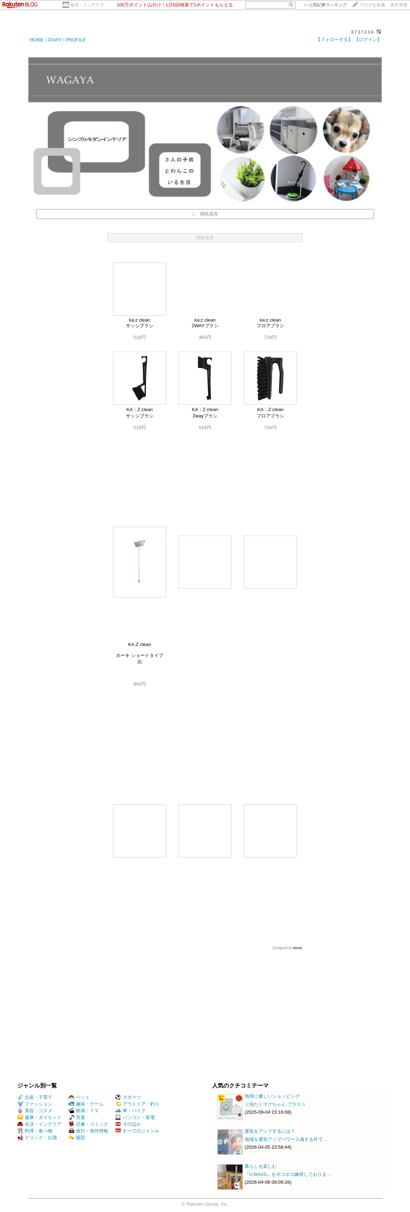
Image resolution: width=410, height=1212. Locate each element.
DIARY (55, 39)
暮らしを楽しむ (261, 1166)
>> (325, 4)
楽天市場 (398, 4)
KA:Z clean (139, 644)
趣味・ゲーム (86, 1104)
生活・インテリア (87, 4)
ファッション (34, 1104)
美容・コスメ (34, 1110)
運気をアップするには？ (270, 1131)
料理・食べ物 (34, 1130)
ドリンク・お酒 (37, 1137)
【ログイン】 (368, 39)
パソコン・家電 (135, 1117)
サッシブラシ (139, 325)
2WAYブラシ (205, 325)
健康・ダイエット (39, 1117)
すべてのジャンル (137, 1130)
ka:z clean (139, 320)
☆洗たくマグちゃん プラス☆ (275, 1104)
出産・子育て (34, 1097)
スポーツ (128, 1097)
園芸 (77, 1137)
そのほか (128, 1124)
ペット (79, 1097)
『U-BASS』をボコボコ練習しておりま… (288, 1174)
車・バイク (130, 1110)
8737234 (362, 32)
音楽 (77, 1117)
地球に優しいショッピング (272, 1096)
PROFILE (76, 39)
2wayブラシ (205, 416)
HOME (37, 39)
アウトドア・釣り (137, 1104)
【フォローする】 (334, 39)
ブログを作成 (372, 4)
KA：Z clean (140, 409)
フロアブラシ (270, 325)
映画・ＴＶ (84, 1110)
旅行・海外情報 (88, 1130)
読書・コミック (88, 1124)
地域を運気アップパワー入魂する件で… (286, 1139)
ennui (297, 948)
